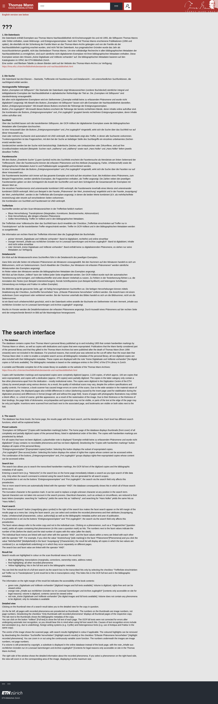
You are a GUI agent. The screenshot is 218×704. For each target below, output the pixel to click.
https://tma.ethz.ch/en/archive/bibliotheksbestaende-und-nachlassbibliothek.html (39, 370)
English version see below (15, 14)
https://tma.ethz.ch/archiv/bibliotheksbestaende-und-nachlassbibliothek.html (37, 66)
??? (21, 6)
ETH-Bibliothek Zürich (11, 698)
